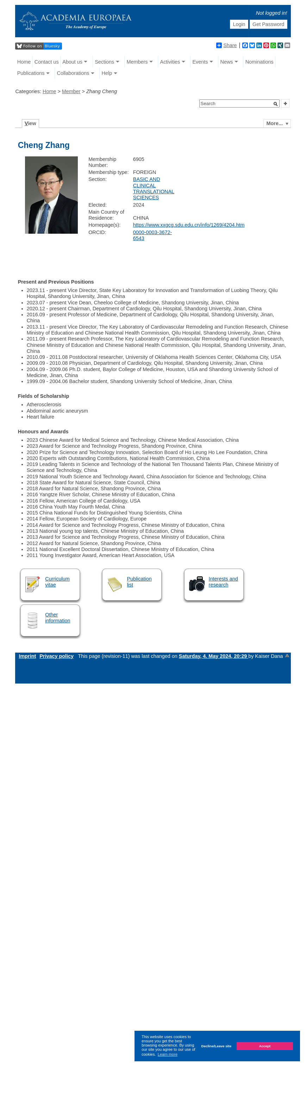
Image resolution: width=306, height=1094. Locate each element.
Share (226, 45)
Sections (104, 62)
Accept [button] (264, 1046)
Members (137, 62)
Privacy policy (56, 656)
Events (200, 62)
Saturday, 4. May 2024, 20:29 (213, 656)
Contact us (47, 62)
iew (30, 123)
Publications (31, 73)
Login (239, 24)
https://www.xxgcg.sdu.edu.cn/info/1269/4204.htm (189, 225)
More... (275, 123)
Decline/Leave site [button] (216, 1046)
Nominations (259, 62)
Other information (57, 617)
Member (71, 91)
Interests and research (223, 582)
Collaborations (73, 73)
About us (72, 62)
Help (107, 73)
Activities (170, 62)
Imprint (27, 656)
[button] (276, 104)
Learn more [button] (167, 1054)
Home (24, 62)
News (226, 62)
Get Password (268, 24)
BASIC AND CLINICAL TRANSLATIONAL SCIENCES (153, 188)
